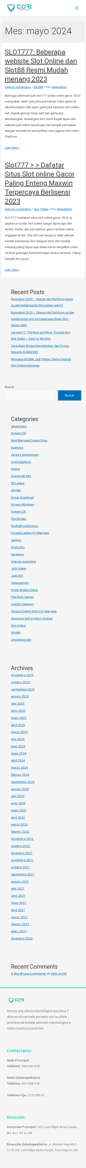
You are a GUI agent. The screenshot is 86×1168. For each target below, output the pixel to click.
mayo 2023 (18, 810)
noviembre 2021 (22, 860)
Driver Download (22, 497)
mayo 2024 (18, 753)
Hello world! (59, 973)
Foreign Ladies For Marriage (30, 533)
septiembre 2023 (23, 782)
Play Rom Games (22, 597)
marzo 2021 (19, 917)
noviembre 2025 (22, 675)
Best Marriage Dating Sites (29, 440)
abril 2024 (18, 760)
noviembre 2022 (22, 839)
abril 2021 (18, 910)
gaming (16, 540)
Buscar (9, 387)
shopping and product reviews (32, 618)
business (17, 447)
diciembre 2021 (22, 853)
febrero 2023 (20, 831)
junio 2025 (18, 710)
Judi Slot (17, 575)
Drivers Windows (22, 504)
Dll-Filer (16, 490)
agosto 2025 (20, 696)
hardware (17, 554)
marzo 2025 (19, 732)
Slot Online (41, 209)
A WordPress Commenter (28, 973)
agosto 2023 (20, 789)
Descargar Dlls (21, 476)
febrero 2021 (20, 924)
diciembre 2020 (22, 938)
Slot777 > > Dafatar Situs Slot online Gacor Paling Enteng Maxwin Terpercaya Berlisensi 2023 (40, 183)
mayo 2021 (18, 903)
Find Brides (18, 519)
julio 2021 (18, 888)
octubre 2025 (20, 682)
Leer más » (12, 147)
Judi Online (18, 568)
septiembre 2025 (23, 689)
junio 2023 (18, 803)
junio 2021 (18, 895)
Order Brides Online (24, 590)
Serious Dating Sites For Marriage (34, 611)
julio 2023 (18, 796)
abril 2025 (18, 725)
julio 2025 (18, 703)
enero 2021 (19, 931)
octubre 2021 (20, 867)
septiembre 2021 (23, 874)
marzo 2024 (19, 767)
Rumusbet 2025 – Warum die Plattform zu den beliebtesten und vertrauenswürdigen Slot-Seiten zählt (42, 319)
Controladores (21, 462)
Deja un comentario (18, 87)
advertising (18, 426)
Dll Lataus (17, 483)
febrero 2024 (20, 775)
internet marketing (23, 561)
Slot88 (38, 87)
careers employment (25, 454)
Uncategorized (21, 639)
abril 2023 (18, 817)
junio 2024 (18, 746)
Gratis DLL (18, 547)
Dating (15, 469)
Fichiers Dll (18, 511)
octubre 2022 (20, 846)
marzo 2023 (19, 824)
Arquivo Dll (18, 433)
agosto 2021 (20, 881)
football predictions (24, 526)
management (20, 583)
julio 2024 (18, 739)
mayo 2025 (18, 718)
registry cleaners (22, 604)
